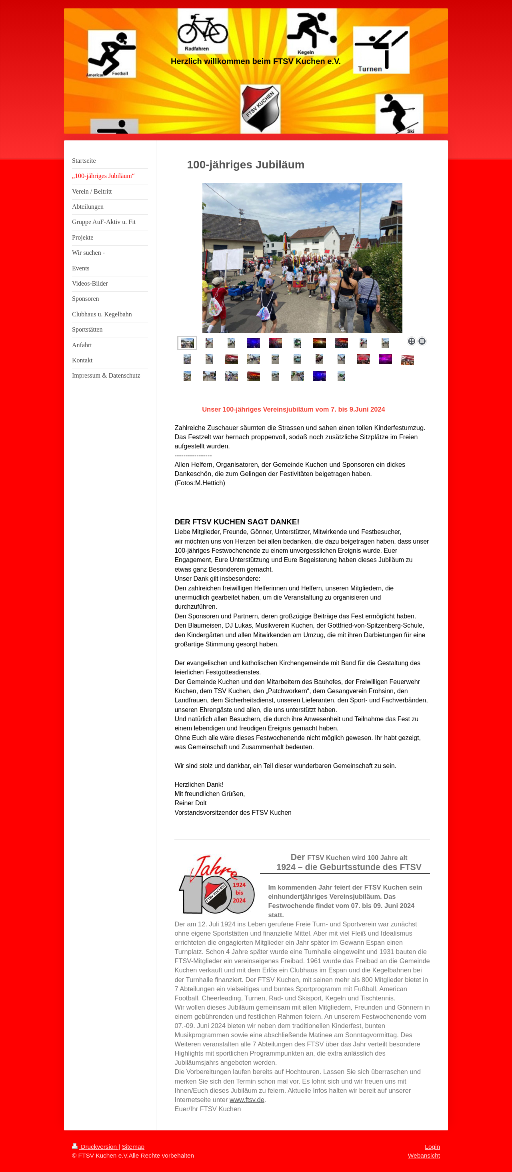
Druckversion (95, 1146)
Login (432, 1146)
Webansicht (424, 1155)
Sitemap (133, 1146)
